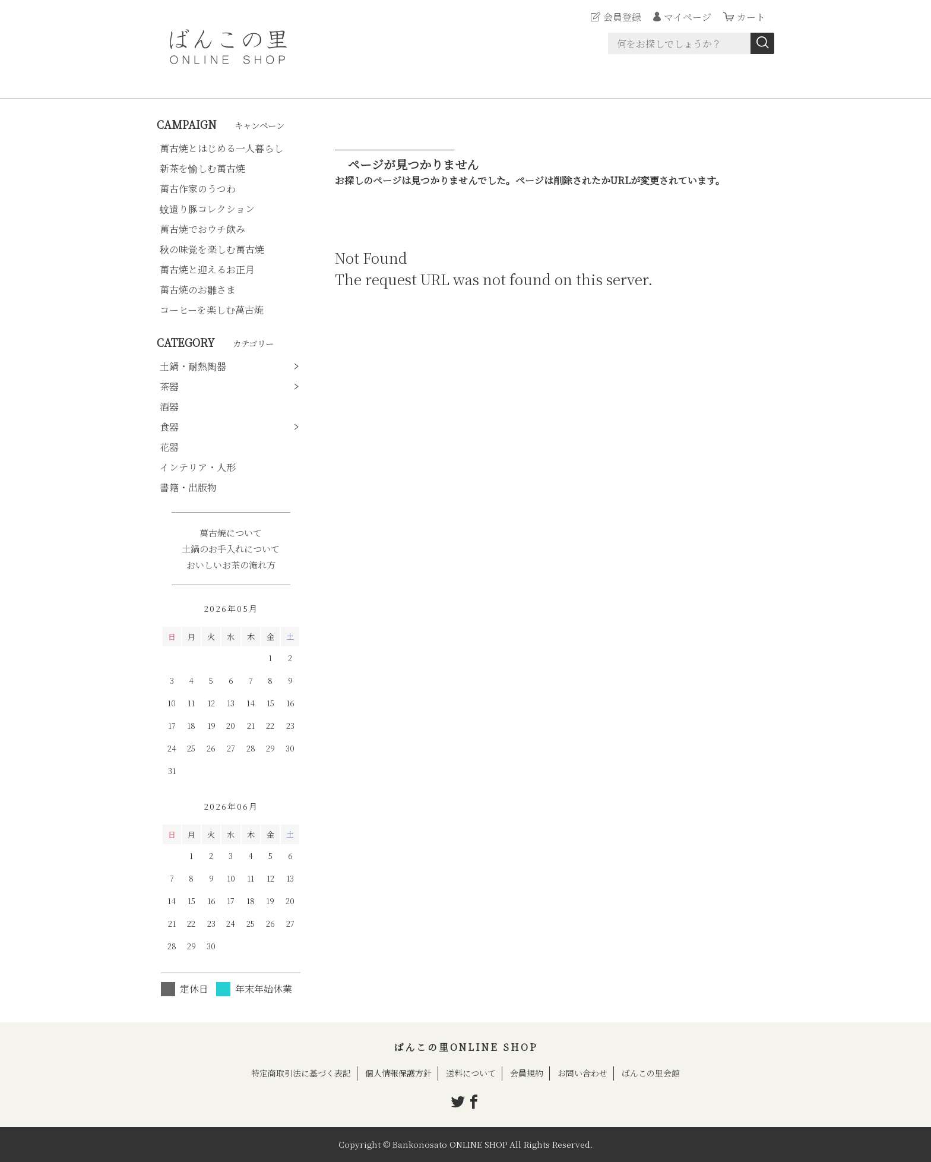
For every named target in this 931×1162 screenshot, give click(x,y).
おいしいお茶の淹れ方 (231, 564)
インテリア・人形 (198, 467)
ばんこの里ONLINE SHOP (466, 1047)
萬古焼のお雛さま (198, 289)
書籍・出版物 (188, 487)
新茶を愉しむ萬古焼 (202, 168)
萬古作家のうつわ (198, 188)
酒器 (169, 406)
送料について (471, 1073)
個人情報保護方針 (398, 1073)
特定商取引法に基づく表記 (301, 1073)
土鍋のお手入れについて (231, 548)
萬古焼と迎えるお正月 (207, 269)
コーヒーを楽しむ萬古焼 (212, 310)
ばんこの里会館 (651, 1073)
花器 (169, 447)
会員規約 (526, 1073)
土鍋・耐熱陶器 (193, 366)
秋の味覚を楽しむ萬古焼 (212, 249)
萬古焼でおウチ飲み (202, 229)
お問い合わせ (582, 1073)
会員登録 (622, 17)
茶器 (169, 386)
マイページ (687, 17)
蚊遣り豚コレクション (207, 209)
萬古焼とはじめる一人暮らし (221, 148)
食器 (169, 427)
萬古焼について (231, 532)
